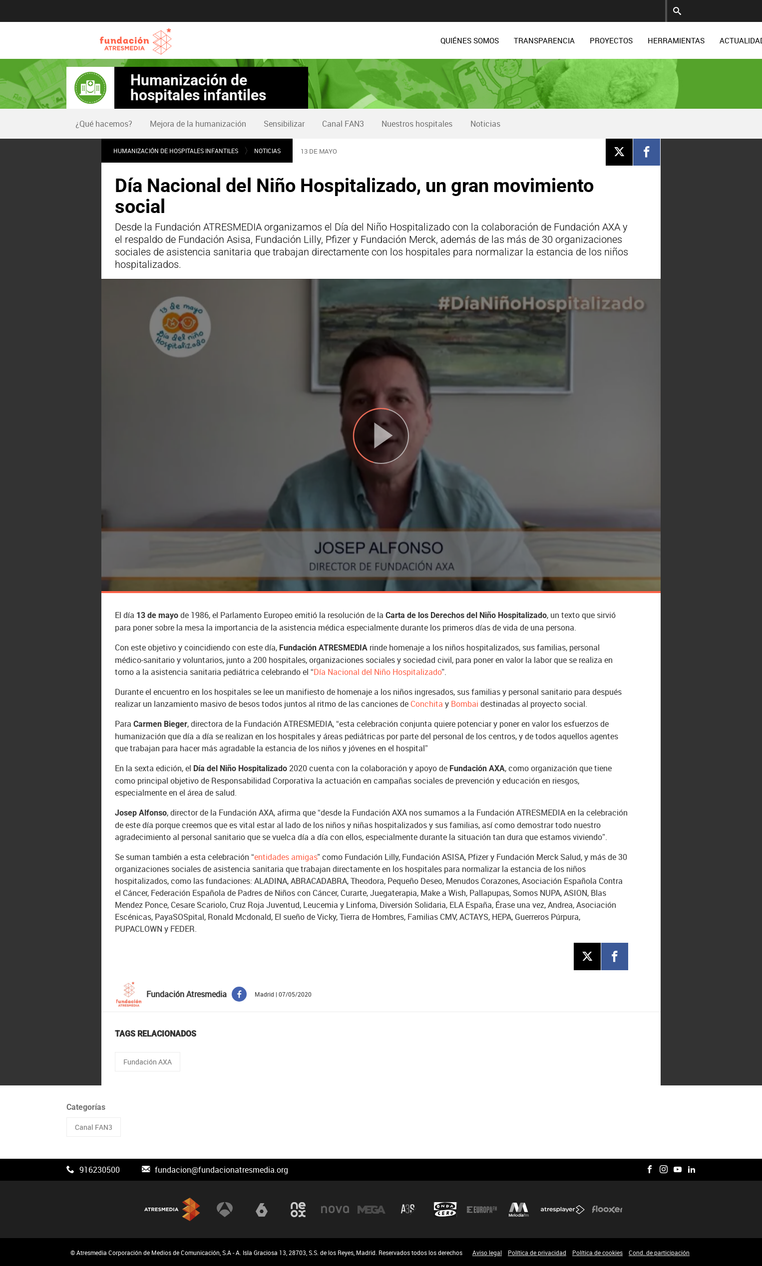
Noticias (485, 123)
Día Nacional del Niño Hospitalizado (378, 671)
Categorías (85, 1107)
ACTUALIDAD (670, 40)
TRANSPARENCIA (472, 40)
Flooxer (607, 1209)
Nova (335, 1209)
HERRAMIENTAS (604, 40)
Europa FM (482, 1209)
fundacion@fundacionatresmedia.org (221, 1169)
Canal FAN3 (343, 123)
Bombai (464, 703)
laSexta (262, 1209)
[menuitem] (397, 40)
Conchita (426, 703)
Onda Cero (445, 1209)
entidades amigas (286, 856)
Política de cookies (597, 1253)
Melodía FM (519, 1209)
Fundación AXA (147, 1061)
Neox (298, 1209)
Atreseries (408, 1209)
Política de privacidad (537, 1253)
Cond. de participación (659, 1253)
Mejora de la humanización (198, 123)
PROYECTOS (539, 40)
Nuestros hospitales (416, 123)
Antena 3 (225, 1209)
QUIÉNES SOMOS (398, 40)
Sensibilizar (284, 123)
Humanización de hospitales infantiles (198, 88)
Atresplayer (562, 1209)
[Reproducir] (381, 436)
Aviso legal (487, 1253)
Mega (371, 1209)
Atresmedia (172, 1209)
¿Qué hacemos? (103, 123)
